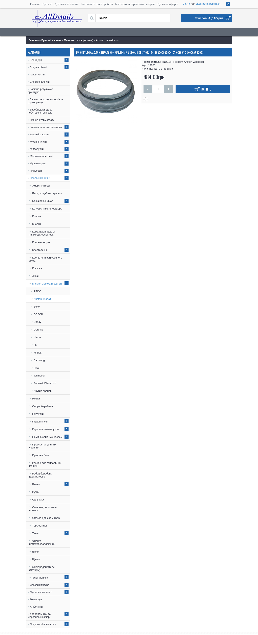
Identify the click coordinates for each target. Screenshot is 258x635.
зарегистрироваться (208, 3)
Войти (186, 3)
